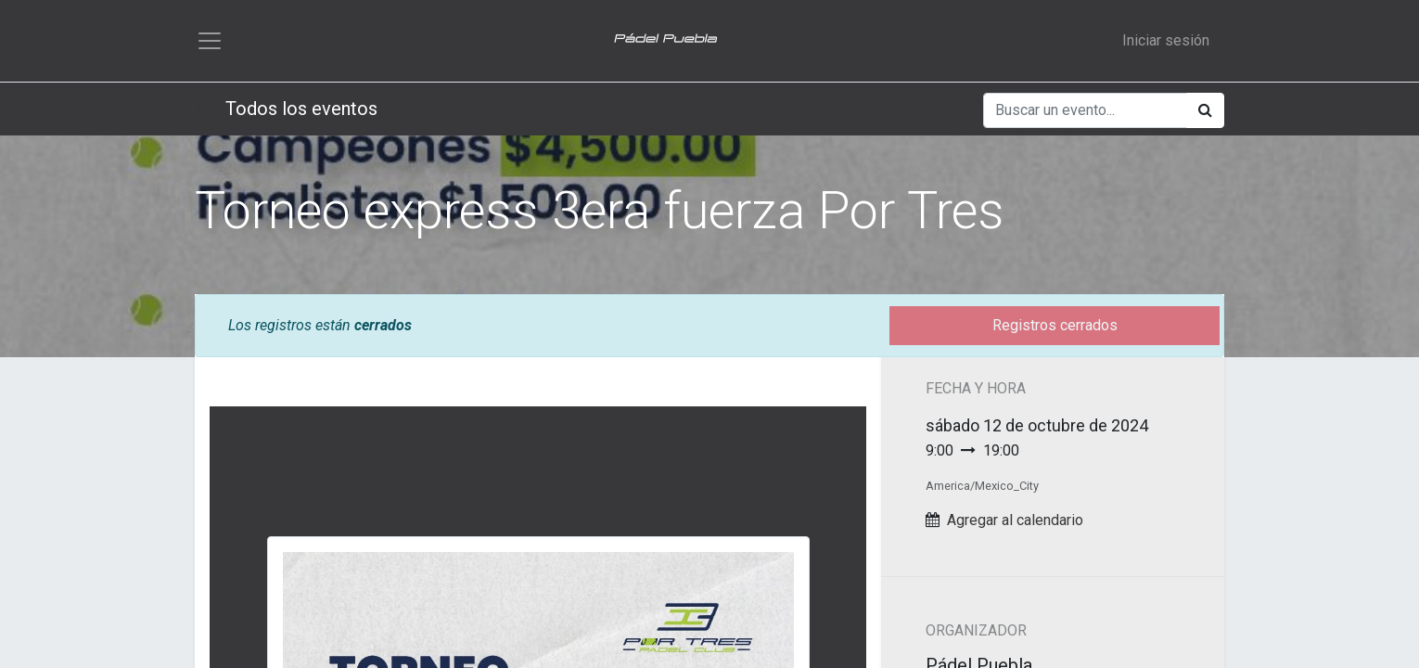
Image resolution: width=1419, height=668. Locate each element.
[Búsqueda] (1205, 114)
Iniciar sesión (1165, 42)
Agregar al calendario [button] (1015, 524)
